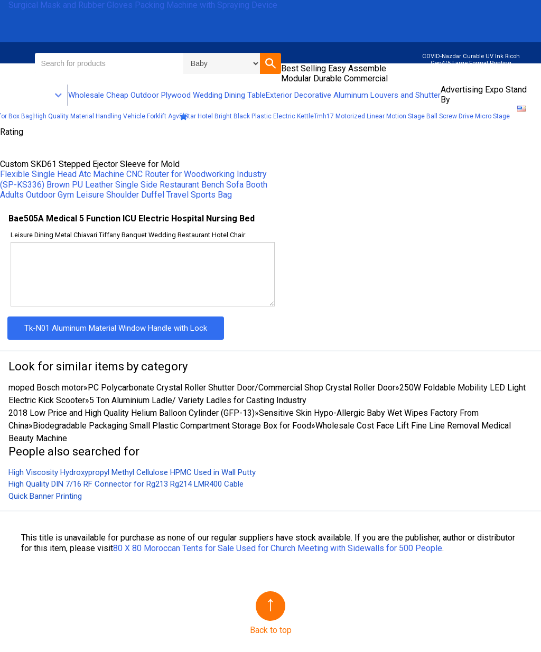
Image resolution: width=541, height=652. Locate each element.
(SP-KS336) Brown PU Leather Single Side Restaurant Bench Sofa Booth (133, 185)
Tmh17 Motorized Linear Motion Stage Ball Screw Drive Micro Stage (412, 116)
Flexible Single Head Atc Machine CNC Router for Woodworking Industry (133, 174)
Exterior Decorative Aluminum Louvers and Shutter (353, 95)
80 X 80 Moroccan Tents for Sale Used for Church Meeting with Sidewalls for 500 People (277, 548)
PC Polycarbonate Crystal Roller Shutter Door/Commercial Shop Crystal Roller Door (241, 388)
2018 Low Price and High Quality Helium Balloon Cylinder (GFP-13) (131, 413)
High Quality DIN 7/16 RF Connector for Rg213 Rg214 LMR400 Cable (126, 484)
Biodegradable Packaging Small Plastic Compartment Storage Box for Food (172, 426)
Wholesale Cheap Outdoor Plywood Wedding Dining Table (167, 95)
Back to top (271, 630)
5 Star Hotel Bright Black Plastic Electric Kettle (246, 116)
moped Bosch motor (45, 388)
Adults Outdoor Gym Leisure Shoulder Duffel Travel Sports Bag (116, 195)
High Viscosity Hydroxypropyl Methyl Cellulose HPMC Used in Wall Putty (132, 472)
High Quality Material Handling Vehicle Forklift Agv (106, 116)
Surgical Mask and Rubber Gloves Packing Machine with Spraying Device (142, 5)
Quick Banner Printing (45, 496)
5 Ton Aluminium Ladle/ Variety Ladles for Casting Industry (197, 400)
